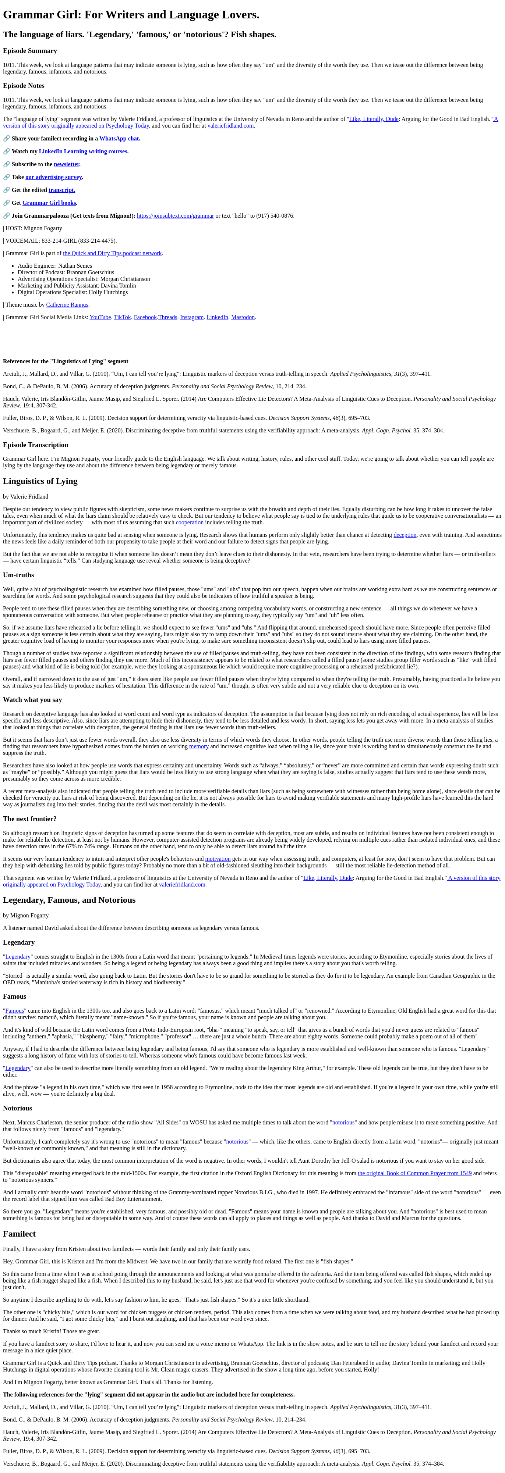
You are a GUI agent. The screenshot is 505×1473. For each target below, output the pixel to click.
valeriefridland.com (230, 125)
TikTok (122, 317)
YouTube (100, 317)
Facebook (145, 317)
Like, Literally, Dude (374, 119)
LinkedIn (217, 317)
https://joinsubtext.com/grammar (175, 216)
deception (404, 535)
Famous (15, 1010)
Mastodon (243, 317)
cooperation (190, 522)
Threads (167, 317)
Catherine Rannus (67, 305)
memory (199, 746)
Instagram (192, 317)
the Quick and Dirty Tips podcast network (112, 253)
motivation (217, 859)
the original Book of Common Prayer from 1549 (415, 1173)
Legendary (18, 956)
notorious (343, 1122)
